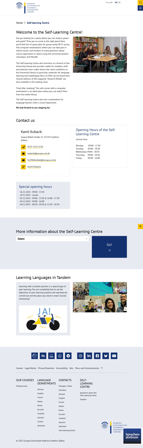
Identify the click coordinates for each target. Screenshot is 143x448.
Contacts (65, 380)
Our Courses (25, 380)
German (40, 389)
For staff (109, 2)
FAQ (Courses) (21, 386)
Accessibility (62, 368)
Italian (40, 401)
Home (19, 22)
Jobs (71, 368)
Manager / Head (65, 386)
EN (116, 2)
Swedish (40, 413)
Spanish (40, 417)
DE (119, 2)
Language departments (46, 381)
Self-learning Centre (86, 383)
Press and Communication (87, 368)
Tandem (83, 399)
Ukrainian (41, 425)
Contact (19, 368)
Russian (40, 409)
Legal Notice (30, 368)
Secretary (62, 390)
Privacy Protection (46, 368)
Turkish (40, 421)
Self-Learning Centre (67, 430)
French (40, 397)
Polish (39, 405)
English (40, 393)
